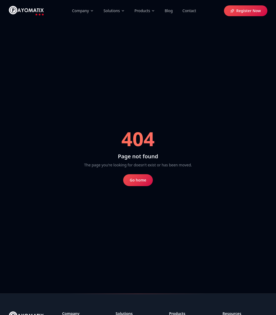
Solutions (114, 10)
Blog (169, 10)
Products (144, 10)
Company (83, 10)
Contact (189, 10)
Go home (138, 180)
